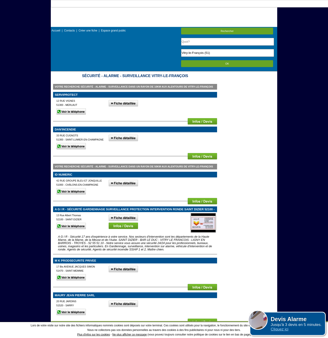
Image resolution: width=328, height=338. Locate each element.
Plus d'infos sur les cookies (93, 334)
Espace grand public (113, 30)
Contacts (69, 30)
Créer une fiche (88, 30)
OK (227, 63)
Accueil (55, 30)
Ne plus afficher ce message (129, 334)
